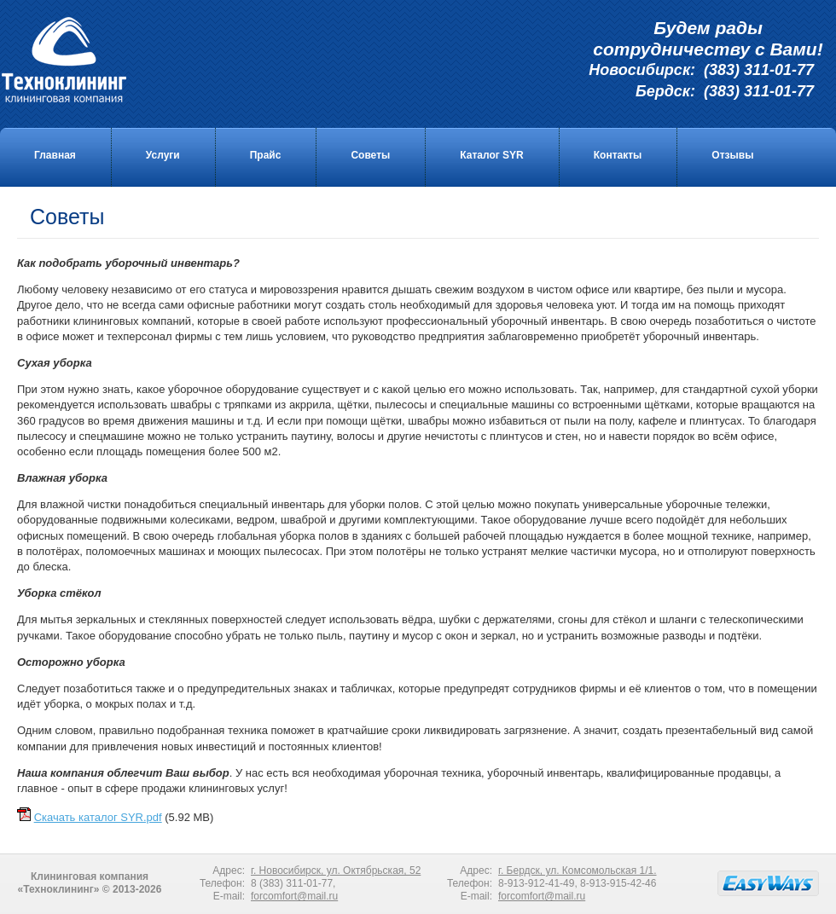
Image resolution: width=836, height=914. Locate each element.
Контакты (618, 155)
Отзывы (732, 155)
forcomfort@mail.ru (294, 896)
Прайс (266, 155)
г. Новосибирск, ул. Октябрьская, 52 (336, 870)
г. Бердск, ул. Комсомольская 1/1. (577, 870)
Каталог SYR (492, 155)
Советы (370, 155)
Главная (55, 155)
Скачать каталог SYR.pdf (98, 817)
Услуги (163, 155)
